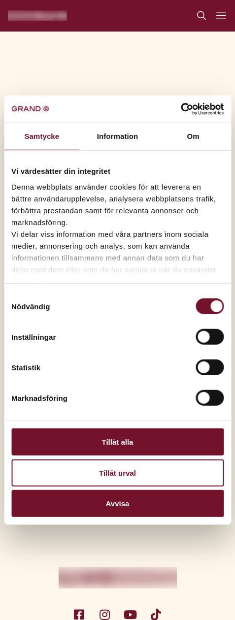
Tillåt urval (117, 472)
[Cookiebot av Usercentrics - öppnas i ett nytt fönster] (180, 108)
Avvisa (118, 503)
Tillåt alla (118, 442)
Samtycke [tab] (41, 136)
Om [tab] (193, 136)
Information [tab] (117, 136)
